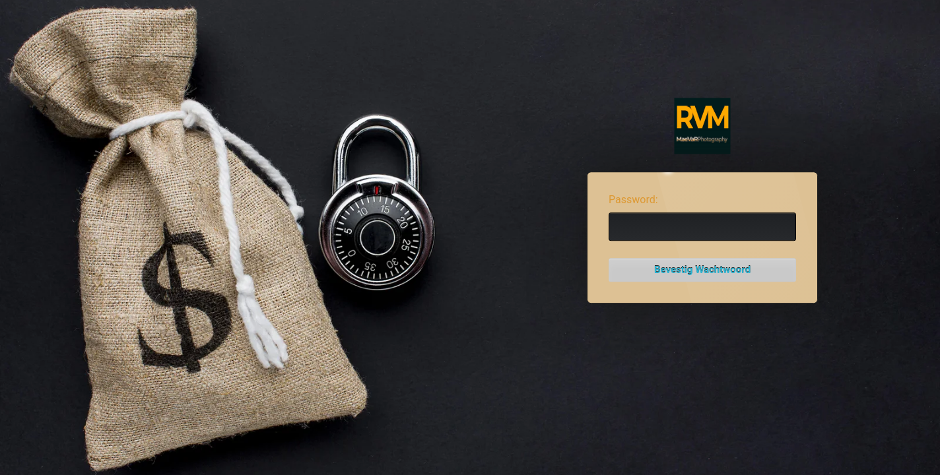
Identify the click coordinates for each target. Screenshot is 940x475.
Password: (633, 199)
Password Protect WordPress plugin (703, 126)
